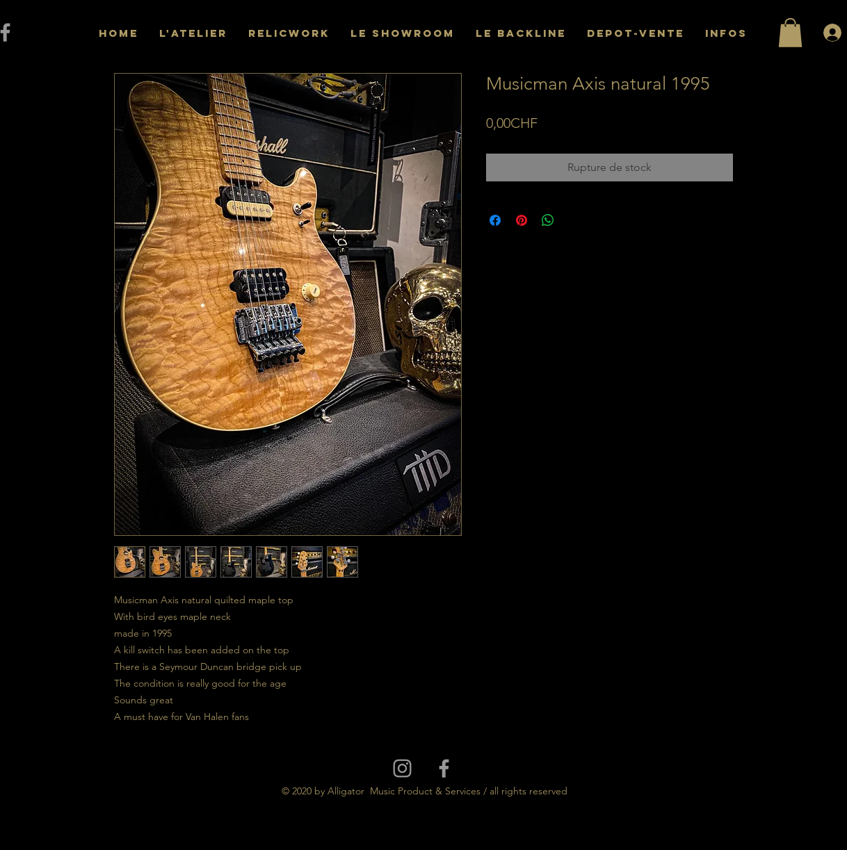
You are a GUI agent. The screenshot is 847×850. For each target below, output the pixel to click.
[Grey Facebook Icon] (444, 768)
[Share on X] (574, 220)
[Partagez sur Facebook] (495, 220)
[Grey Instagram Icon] (402, 768)
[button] (790, 32)
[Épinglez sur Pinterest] (521, 220)
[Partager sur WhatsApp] (548, 220)
